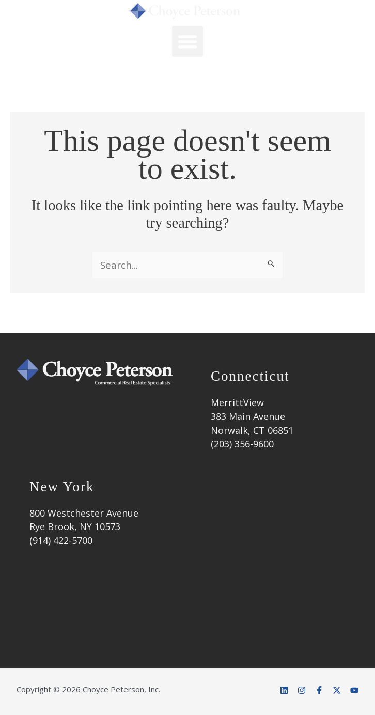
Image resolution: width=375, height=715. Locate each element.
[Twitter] (337, 690)
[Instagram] (302, 690)
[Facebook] (319, 690)
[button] (187, 41)
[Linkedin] (284, 690)
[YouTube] (354, 690)
